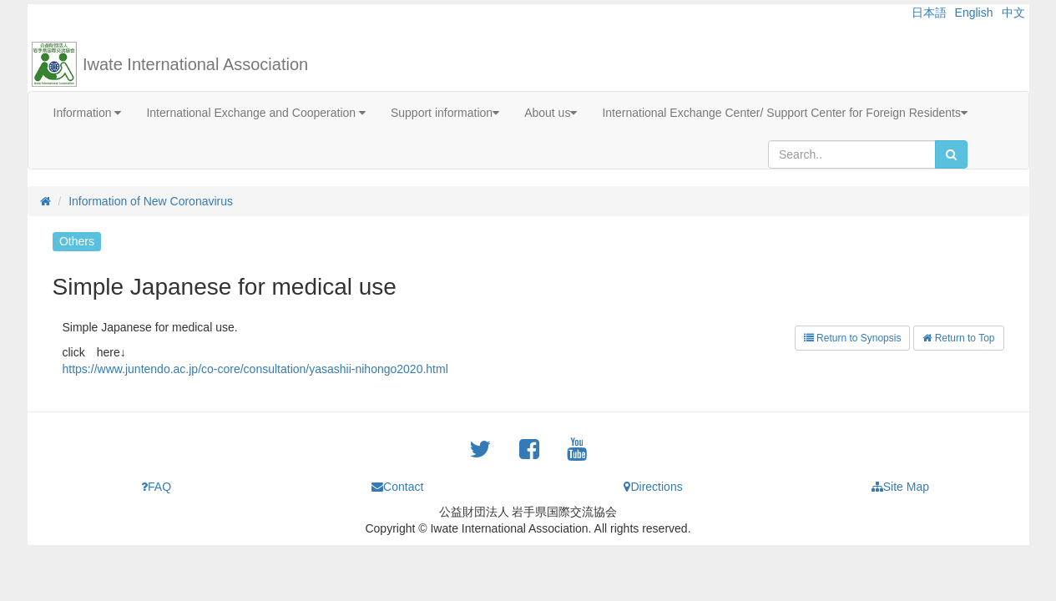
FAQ (156, 486)
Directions (653, 486)
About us (550, 112)
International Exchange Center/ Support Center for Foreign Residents (785, 112)
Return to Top (958, 338)
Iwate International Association (195, 64)
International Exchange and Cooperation (256, 112)
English (974, 12)
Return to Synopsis (853, 338)
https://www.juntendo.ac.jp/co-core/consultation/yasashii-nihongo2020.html (255, 369)
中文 (1013, 12)
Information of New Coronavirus (150, 201)
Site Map (900, 486)
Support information (445, 112)
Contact (397, 486)
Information (87, 112)
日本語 (929, 12)
